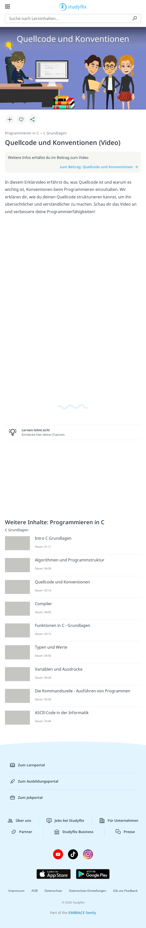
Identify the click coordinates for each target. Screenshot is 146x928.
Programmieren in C (22, 133)
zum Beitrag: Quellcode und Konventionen (99, 166)
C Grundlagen (55, 133)
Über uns (19, 820)
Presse (125, 831)
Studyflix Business (73, 831)
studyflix (77, 6)
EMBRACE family (82, 912)
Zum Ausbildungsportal (34, 781)
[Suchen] (134, 18)
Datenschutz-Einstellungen (87, 891)
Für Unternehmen (119, 820)
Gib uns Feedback (125, 891)
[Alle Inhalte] (7, 6)
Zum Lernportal (27, 765)
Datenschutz (53, 891)
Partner (21, 831)
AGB (34, 891)
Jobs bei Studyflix (65, 820)
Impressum (16, 891)
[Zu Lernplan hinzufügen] (9, 119)
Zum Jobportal (26, 797)
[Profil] (138, 6)
